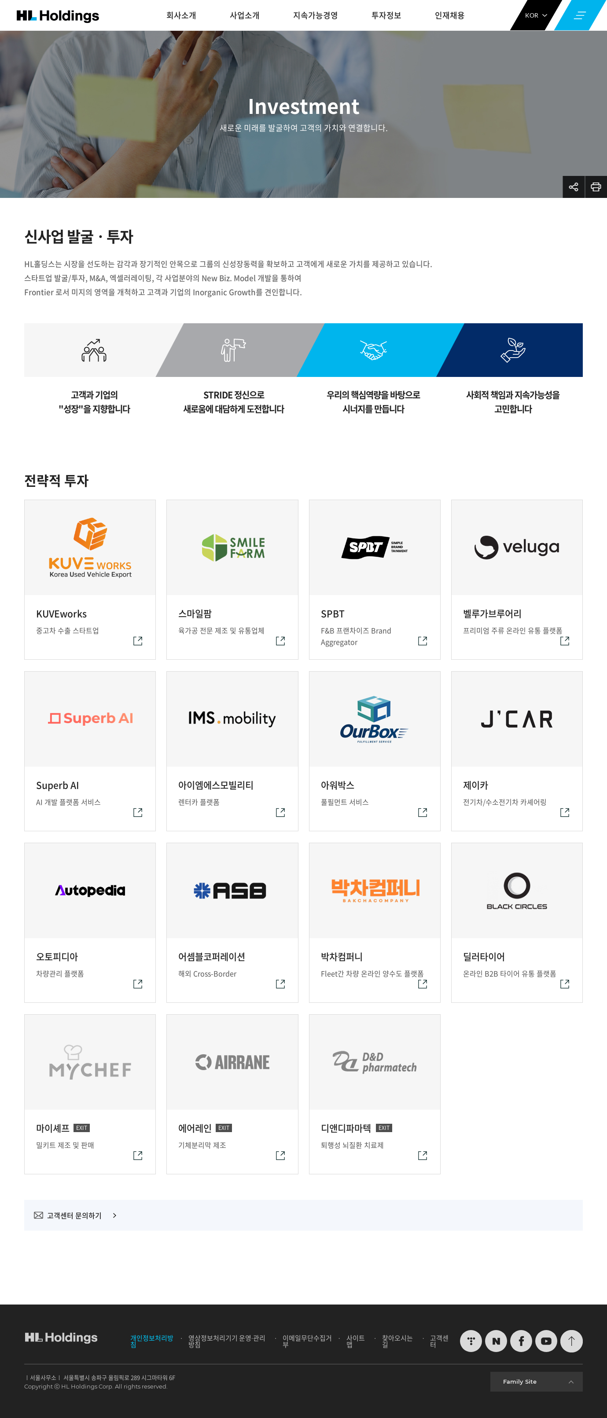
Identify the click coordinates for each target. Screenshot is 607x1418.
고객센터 (439, 1341)
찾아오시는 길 (397, 1341)
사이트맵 (355, 1341)
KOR (536, 15)
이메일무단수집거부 (307, 1341)
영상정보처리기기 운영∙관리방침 (226, 1341)
